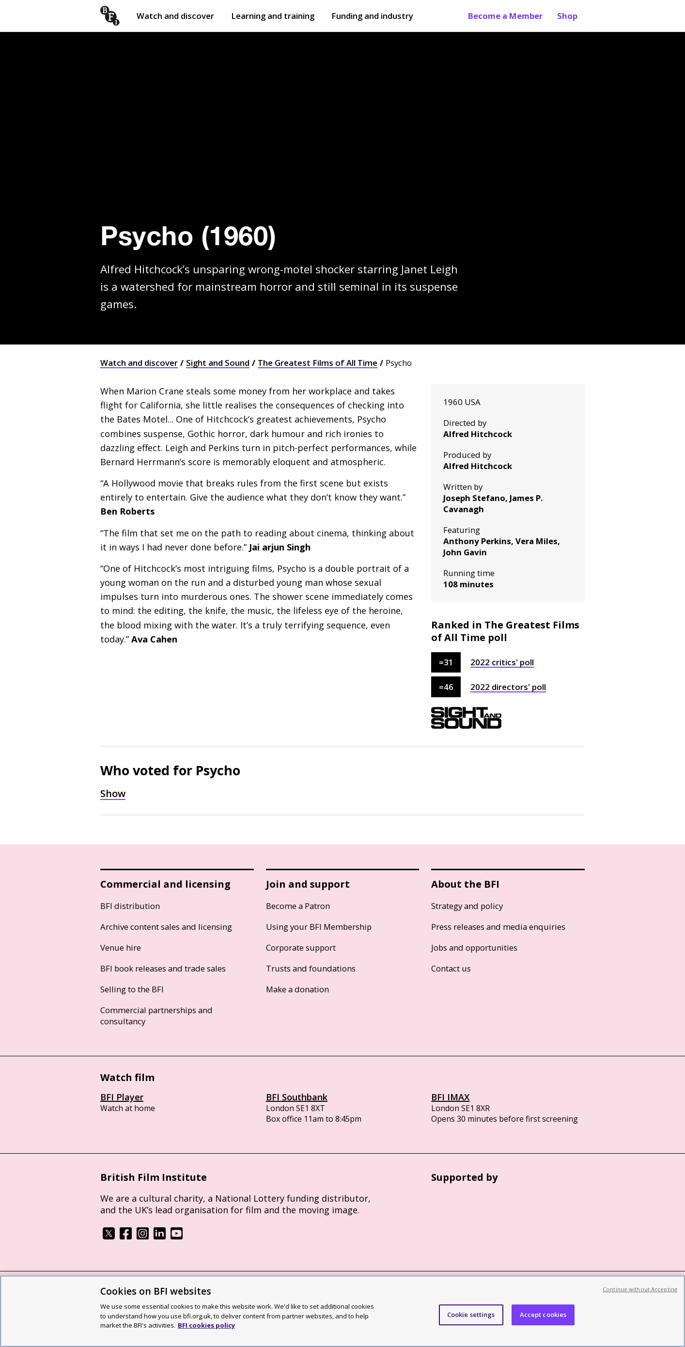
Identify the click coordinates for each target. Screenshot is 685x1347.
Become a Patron (298, 905)
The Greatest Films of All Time (317, 362)
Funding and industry (372, 15)
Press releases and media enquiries (498, 926)
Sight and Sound (217, 362)
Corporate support (301, 947)
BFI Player (121, 1097)
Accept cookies (543, 1314)
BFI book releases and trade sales (163, 968)
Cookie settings (471, 1314)
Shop (567, 15)
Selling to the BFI (132, 989)
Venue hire (120, 947)
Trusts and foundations (311, 968)
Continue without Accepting (640, 1289)
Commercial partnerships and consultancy (156, 1015)
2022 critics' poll (502, 662)
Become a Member (505, 15)
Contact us (451, 968)
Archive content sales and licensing (166, 926)
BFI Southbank (296, 1097)
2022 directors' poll (508, 686)
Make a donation (297, 989)
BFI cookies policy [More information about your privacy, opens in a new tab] (206, 1325)
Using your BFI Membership (319, 926)
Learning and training (272, 15)
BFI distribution (130, 905)
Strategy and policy (467, 905)
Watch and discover (175, 15)
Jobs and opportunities (474, 947)
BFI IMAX (450, 1097)
